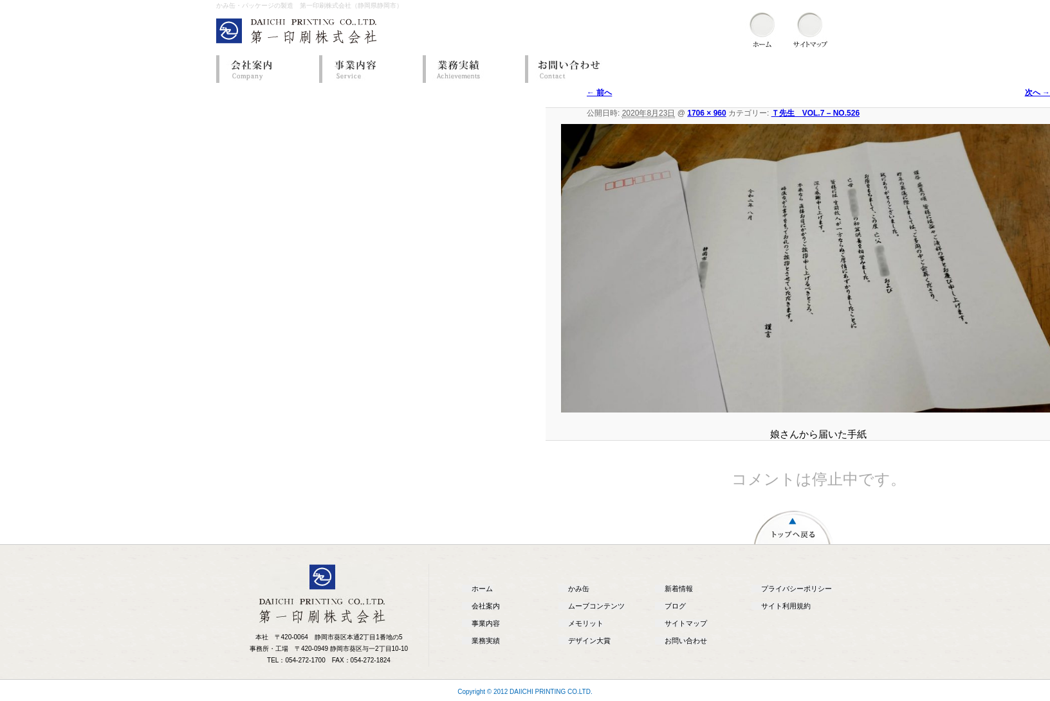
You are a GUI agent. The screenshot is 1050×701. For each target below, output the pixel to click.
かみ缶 (578, 588)
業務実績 (470, 69)
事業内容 (367, 69)
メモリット (585, 623)
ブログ (675, 606)
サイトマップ (686, 623)
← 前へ (599, 92)
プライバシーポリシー (796, 588)
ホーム (482, 588)
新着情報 (679, 588)
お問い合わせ (573, 69)
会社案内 (264, 69)
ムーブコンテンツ (596, 606)
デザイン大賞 (589, 640)
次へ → (1037, 92)
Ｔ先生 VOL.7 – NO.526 (815, 113)
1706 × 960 (706, 113)
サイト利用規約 (786, 606)
